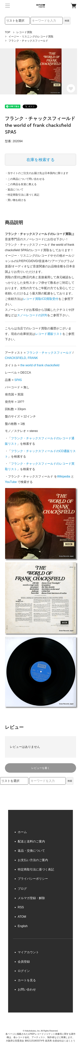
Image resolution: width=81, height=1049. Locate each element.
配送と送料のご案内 (31, 841)
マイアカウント (28, 952)
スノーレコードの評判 (32, 315)
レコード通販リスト (48, 333)
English (23, 926)
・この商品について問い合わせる (25, 178)
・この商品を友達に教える (21, 184)
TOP (7, 32)
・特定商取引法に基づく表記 (22, 194)
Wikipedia (63, 476)
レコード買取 (24, 32)
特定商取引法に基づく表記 (36, 869)
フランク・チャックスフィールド (49, 352)
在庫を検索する (40, 159)
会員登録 (24, 961)
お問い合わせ (27, 989)
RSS (21, 907)
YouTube (11, 481)
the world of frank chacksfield (39, 365)
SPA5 (18, 380)
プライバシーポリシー (33, 878)
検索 (67, 20)
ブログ (22, 888)
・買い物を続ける (15, 199)
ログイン (24, 970)
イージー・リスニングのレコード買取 (30, 36)
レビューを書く (40, 767)
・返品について (14, 189)
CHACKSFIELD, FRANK (21, 358)
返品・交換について (31, 850)
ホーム (22, 832)
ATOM (22, 916)
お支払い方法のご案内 (33, 860)
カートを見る (27, 980)
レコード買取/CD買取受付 (41, 298)
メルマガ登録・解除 (31, 898)
